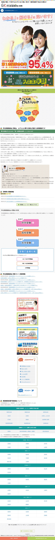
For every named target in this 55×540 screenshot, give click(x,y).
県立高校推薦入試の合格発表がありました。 (16, 196)
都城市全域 (27, 412)
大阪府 (45, 490)
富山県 (45, 468)
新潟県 (27, 468)
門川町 (9, 419)
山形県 (45, 447)
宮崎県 (45, 515)
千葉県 (27, 458)
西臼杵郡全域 (46, 431)
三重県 (9, 483)
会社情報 (23, 376)
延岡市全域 (45, 412)
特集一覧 (10, 524)
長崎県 (45, 511)
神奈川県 (9, 461)
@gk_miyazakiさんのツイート (25, 395)
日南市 (27, 415)
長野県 (9, 468)
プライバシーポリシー (22, 524)
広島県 (9, 500)
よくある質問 (24, 374)
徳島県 (9, 504)
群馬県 (45, 454)
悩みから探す (24, 368)
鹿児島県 (9, 519)
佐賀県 (27, 511)
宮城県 (9, 447)
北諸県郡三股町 (45, 419)
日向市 (9, 415)
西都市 (27, 419)
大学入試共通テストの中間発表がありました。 (16, 201)
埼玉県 (9, 458)
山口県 (27, 500)
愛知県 (45, 479)
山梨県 (27, 461)
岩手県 (45, 443)
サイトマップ (43, 524)
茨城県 (9, 454)
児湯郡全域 (45, 423)
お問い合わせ (37, 524)
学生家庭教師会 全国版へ (27, 531)
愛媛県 (27, 504)
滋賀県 (9, 493)
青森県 (27, 443)
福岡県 (9, 511)
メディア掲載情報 (25, 379)
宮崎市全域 (9, 412)
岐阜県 (27, 479)
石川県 (9, 472)
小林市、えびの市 (46, 415)
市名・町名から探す (25, 371)
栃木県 (27, 454)
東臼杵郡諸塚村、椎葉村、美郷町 (27, 431)
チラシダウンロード (25, 382)
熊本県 (9, 515)
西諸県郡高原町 (9, 423)
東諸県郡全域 (27, 423)
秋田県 (27, 447)
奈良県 (27, 490)
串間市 (9, 431)
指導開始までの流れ (25, 366)
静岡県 (9, 479)
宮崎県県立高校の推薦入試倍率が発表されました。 (17, 198)
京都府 (9, 490)
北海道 (9, 443)
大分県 (27, 515)
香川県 (45, 500)
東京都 (45, 458)
